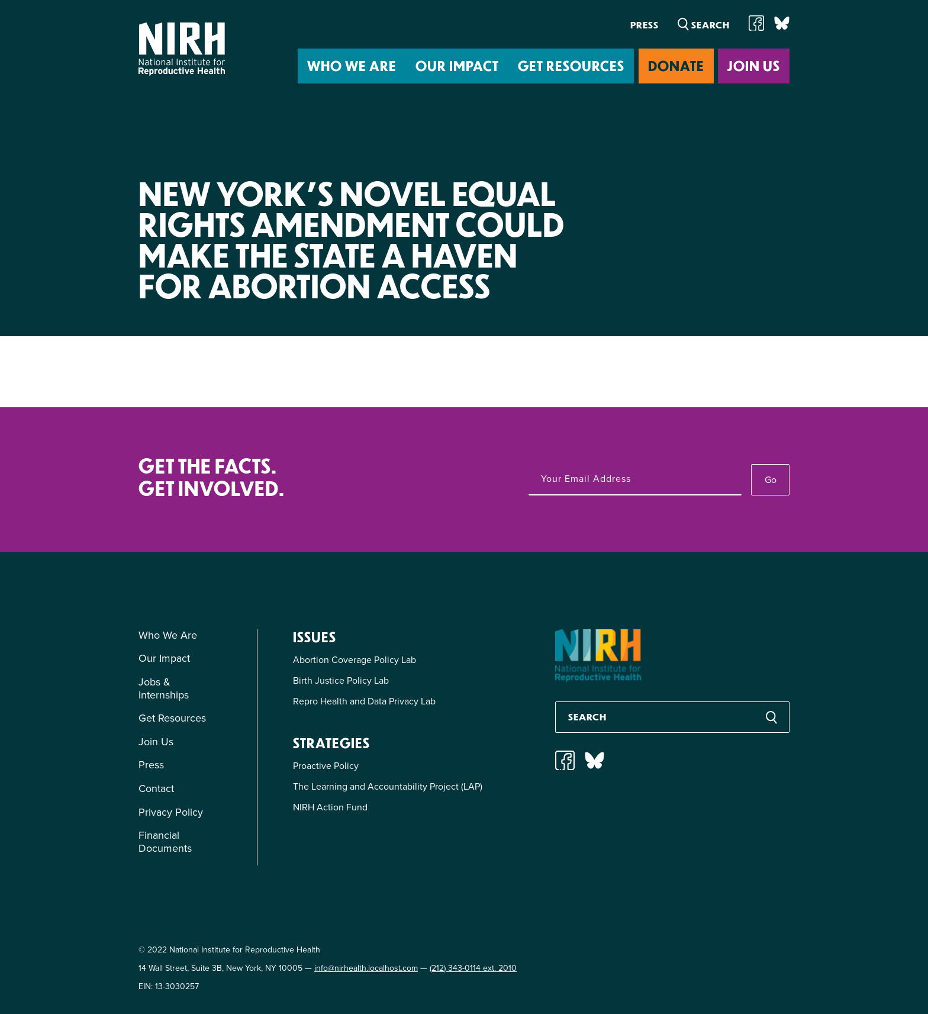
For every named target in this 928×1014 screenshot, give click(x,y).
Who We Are (352, 65)
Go (770, 480)
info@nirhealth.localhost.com (366, 968)
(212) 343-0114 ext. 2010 (473, 968)
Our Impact (457, 65)
